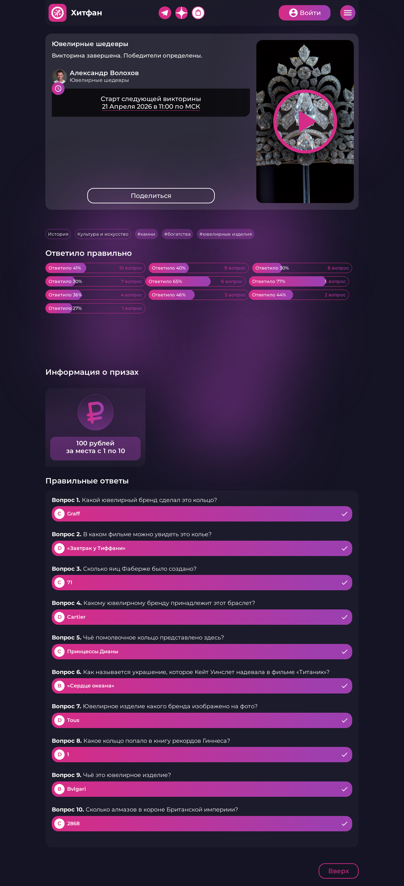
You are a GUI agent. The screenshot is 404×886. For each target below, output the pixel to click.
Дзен (181, 12)
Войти (310, 13)
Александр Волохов (104, 73)
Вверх (338, 871)
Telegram (165, 12)
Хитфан (86, 12)
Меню (347, 12)
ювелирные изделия (227, 234)
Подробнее (151, 103)
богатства (178, 234)
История (58, 234)
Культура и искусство (102, 234)
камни (148, 234)
